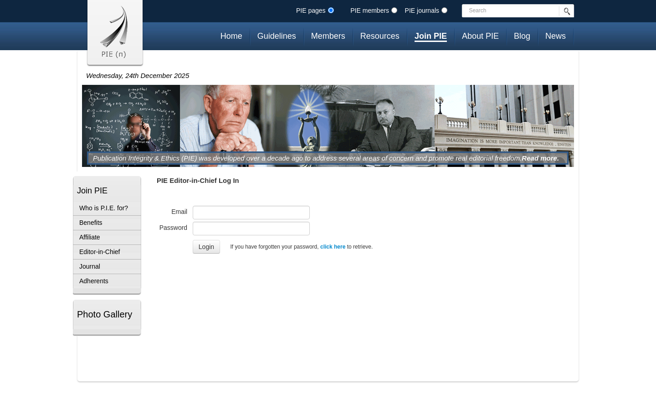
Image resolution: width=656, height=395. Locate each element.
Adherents (93, 281)
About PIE (480, 36)
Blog (522, 36)
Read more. (540, 158)
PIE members (369, 10)
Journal (89, 266)
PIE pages (311, 10)
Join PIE (431, 36)
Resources (380, 36)
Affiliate (89, 237)
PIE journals (422, 10)
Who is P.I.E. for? (103, 208)
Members (328, 36)
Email (182, 211)
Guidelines (276, 36)
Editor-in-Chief (99, 251)
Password (176, 227)
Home (231, 36)
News (555, 36)
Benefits (90, 222)
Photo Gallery (104, 314)
